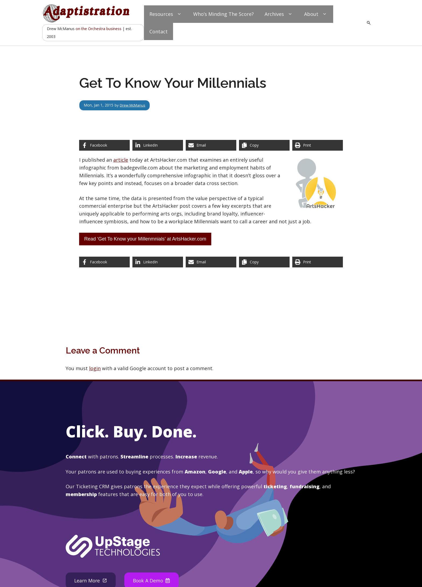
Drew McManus (133, 105)
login (95, 368)
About (316, 14)
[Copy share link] (264, 145)
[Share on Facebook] (104, 145)
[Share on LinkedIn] (157, 145)
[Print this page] (317, 145)
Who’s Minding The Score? (223, 14)
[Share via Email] (211, 145)
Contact (158, 31)
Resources (165, 14)
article (120, 160)
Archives (279, 14)
